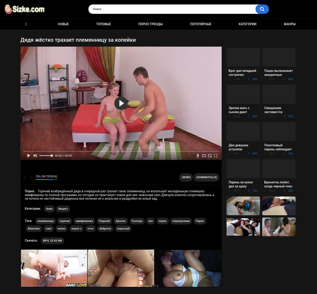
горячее (64, 221)
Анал (49, 208)
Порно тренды (150, 24)
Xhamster (34, 228)
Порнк (200, 221)
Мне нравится (25, 177)
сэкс (49, 228)
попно (62, 228)
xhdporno (105, 228)
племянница (45, 221)
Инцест (63, 208)
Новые (63, 24)
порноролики (181, 221)
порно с (77, 228)
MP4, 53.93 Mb (52, 240)
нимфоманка (84, 221)
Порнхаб (104, 221)
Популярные (200, 24)
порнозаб (123, 228)
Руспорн (137, 221)
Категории (247, 24)
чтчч (91, 228)
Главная (26, 24)
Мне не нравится (31, 177)
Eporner (121, 221)
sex (150, 221)
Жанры (290, 24)
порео (162, 221)
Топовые (103, 24)
